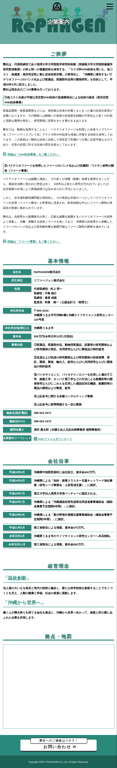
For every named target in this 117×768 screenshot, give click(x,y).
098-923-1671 (42, 412)
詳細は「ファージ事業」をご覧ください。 (34, 241)
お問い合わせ (59, 744)
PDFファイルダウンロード (55, 439)
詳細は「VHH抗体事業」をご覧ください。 (34, 154)
